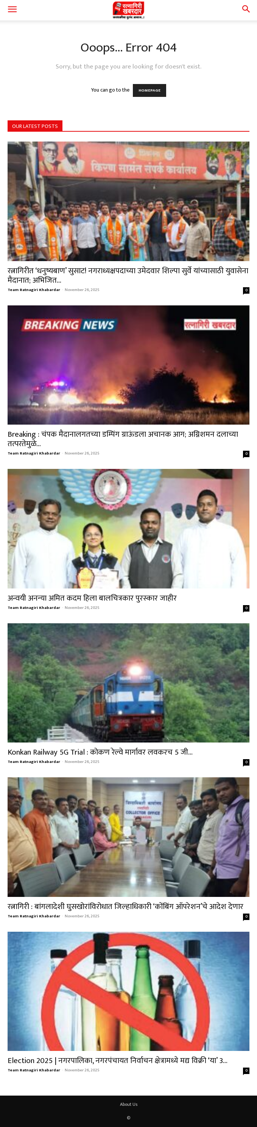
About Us (128, 1104)
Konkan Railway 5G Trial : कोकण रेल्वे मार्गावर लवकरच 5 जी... (100, 752)
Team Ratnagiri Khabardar (34, 289)
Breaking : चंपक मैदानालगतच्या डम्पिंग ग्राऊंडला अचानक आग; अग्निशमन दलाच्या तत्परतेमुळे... (123, 439)
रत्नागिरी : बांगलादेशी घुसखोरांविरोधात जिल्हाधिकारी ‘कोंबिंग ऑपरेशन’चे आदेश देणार (125, 906)
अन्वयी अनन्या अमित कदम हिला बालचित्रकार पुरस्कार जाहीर (92, 598)
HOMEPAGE (149, 90)
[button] (12, 10)
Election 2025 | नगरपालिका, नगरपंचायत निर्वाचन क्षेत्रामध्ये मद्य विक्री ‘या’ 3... (117, 1060)
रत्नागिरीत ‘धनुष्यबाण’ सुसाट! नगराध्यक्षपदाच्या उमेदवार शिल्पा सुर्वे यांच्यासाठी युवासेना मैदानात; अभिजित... (128, 275)
